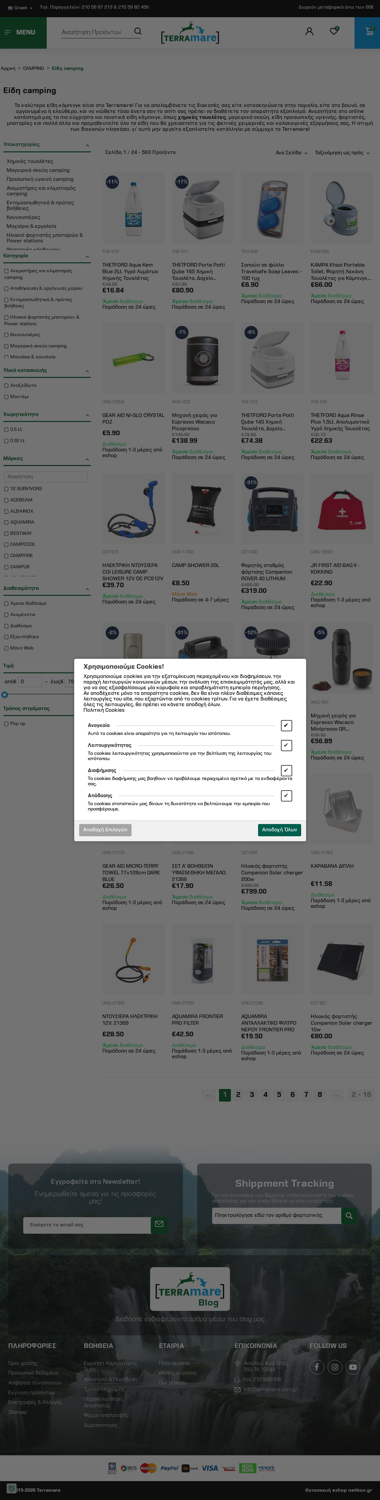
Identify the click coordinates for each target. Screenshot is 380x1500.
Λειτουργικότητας (110, 745)
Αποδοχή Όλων (279, 830)
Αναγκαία (99, 725)
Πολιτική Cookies (104, 710)
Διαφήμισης (102, 770)
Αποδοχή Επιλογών (105, 830)
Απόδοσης (100, 796)
